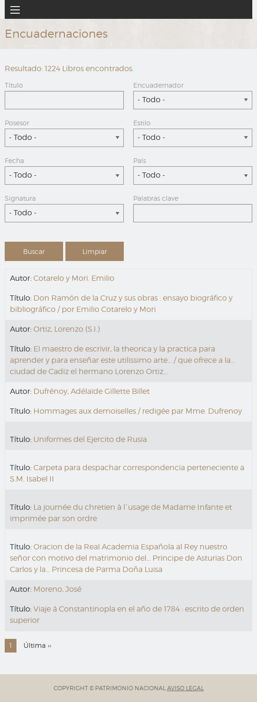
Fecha (14, 160)
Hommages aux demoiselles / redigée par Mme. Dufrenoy (137, 411)
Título (14, 85)
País (139, 160)
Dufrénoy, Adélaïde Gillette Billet (91, 391)
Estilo (142, 123)
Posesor (17, 123)
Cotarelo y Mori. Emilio (73, 278)
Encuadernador (158, 85)
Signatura (20, 198)
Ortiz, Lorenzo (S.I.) (66, 329)
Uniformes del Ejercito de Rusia (90, 439)
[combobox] (192, 100)
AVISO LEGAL (185, 688)
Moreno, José (57, 589)
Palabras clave (155, 198)
